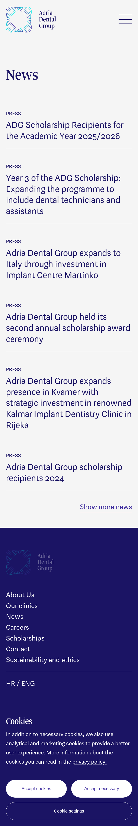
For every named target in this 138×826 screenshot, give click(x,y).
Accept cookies (36, 788)
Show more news (106, 506)
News (14, 616)
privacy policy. (89, 761)
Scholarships (25, 637)
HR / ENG (20, 683)
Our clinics (22, 605)
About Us (20, 594)
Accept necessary (101, 788)
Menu (125, 19)
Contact (18, 648)
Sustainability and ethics (43, 659)
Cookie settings (69, 810)
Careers (17, 627)
